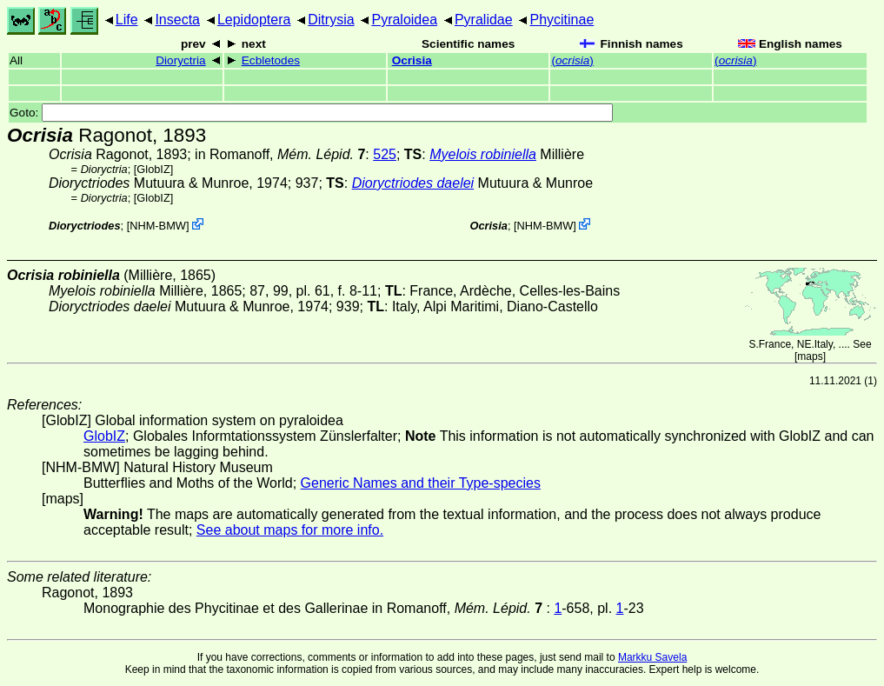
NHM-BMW (158, 225)
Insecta (177, 19)
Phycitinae (561, 19)
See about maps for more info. (289, 530)
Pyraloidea (404, 19)
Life (127, 19)
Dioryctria (180, 60)
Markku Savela (652, 657)
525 (384, 154)
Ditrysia (331, 19)
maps (809, 356)
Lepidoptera (254, 19)
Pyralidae (484, 19)
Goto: (311, 112)
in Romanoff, (280, 154)
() (572, 60)
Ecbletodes (271, 60)
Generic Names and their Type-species (421, 483)
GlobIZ (152, 169)
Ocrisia (412, 60)
